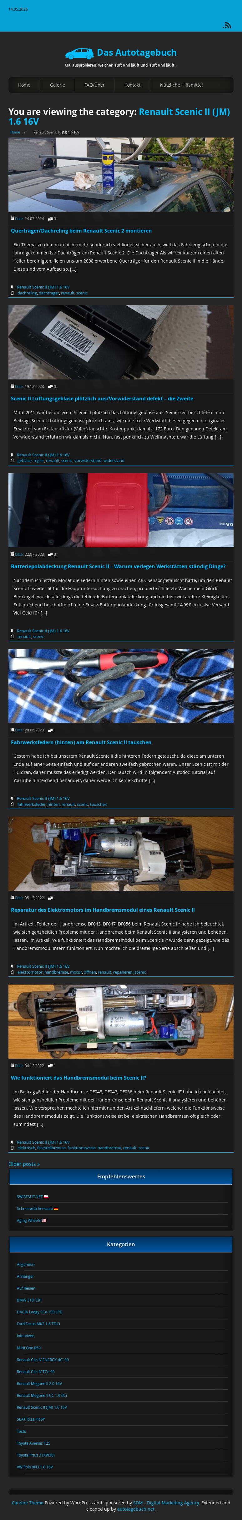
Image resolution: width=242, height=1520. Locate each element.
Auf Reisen (29, 1288)
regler (38, 460)
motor (76, 972)
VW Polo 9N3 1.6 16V (38, 1466)
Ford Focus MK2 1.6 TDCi (42, 1323)
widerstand (113, 460)
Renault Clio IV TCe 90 (39, 1371)
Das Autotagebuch (121, 52)
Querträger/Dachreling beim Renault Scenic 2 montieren (81, 230)
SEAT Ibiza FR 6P (34, 1419)
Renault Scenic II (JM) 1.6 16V (43, 287)
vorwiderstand (88, 460)
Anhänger (29, 1276)
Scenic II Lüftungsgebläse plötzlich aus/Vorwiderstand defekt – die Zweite (102, 398)
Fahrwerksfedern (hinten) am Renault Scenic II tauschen (81, 742)
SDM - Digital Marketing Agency (166, 1503)
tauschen (98, 804)
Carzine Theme (27, 1503)
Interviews (29, 1335)
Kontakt (132, 85)
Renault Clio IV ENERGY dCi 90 (46, 1359)
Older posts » (24, 1164)
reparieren (123, 972)
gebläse (25, 460)
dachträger (49, 293)
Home (24, 85)
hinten (54, 804)
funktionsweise (82, 1148)
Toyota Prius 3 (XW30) (39, 1454)
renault (67, 293)
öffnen (90, 972)
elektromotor (30, 972)
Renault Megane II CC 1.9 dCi (45, 1395)
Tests (25, 1431)
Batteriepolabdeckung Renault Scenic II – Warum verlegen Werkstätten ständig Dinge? (118, 566)
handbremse (56, 972)
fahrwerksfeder (32, 804)
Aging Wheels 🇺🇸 (35, 1220)
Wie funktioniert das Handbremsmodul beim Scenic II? (78, 1077)
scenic (82, 293)
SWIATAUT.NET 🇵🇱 (36, 1196)
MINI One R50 (32, 1347)
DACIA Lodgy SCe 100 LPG (43, 1311)
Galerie (57, 85)
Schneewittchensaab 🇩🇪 (41, 1208)
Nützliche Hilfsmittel (181, 85)
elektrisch (26, 1148)
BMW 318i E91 (33, 1299)
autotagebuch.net (135, 1509)
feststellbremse (51, 1148)
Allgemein (29, 1264)
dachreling (27, 293)
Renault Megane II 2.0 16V (43, 1383)
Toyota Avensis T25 (37, 1443)
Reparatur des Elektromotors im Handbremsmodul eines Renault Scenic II (103, 909)
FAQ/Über (94, 85)
